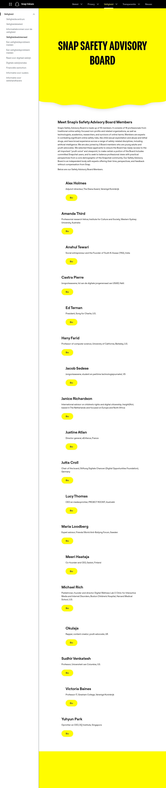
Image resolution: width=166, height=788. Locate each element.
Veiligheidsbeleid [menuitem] (14, 24)
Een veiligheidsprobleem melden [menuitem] (18, 43)
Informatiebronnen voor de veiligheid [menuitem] (19, 30)
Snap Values (27, 4)
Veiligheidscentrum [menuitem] (15, 19)
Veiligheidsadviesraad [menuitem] (16, 37)
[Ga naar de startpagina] (17, 4)
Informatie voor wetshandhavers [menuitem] (14, 79)
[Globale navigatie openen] (10, 4)
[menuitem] (19, 14)
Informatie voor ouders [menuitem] (17, 72)
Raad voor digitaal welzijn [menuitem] (18, 58)
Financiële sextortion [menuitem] (16, 67)
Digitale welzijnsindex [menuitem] (16, 62)
